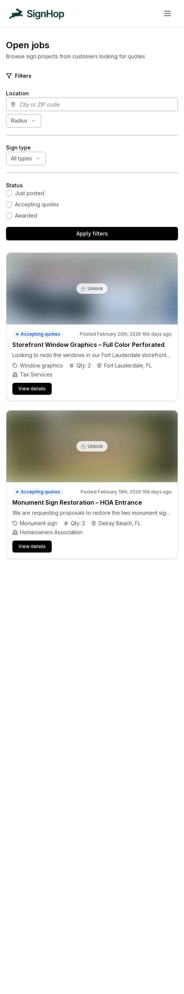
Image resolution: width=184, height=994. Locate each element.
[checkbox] (9, 193)
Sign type (18, 147)
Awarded (26, 215)
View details (32, 388)
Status (14, 185)
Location (17, 93)
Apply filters (92, 233)
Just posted (29, 193)
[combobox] (23, 120)
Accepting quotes (37, 204)
